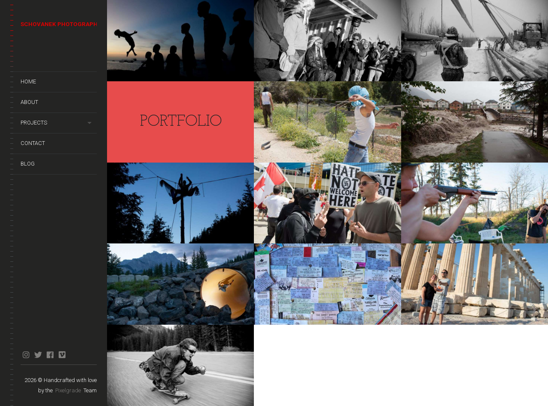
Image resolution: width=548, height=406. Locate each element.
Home (28, 81)
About (29, 102)
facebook (50, 354)
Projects (34, 122)
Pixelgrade (68, 390)
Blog (28, 163)
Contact (33, 143)
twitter (38, 354)
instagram (26, 354)
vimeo (62, 354)
